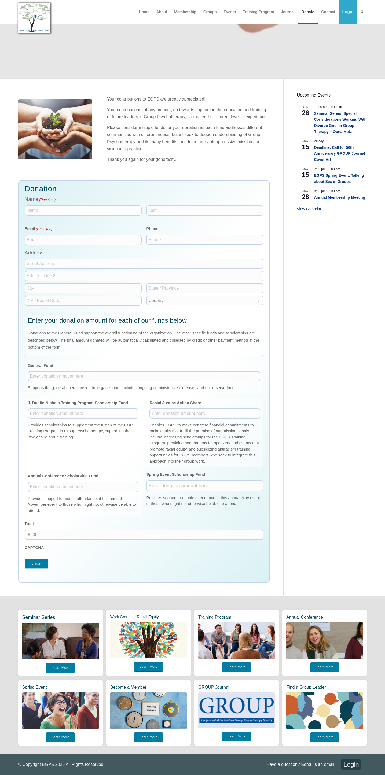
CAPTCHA (34, 547)
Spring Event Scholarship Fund (175, 474)
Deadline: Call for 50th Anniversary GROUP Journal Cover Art (339, 153)
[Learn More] (60, 668)
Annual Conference (304, 617)
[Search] (362, 12)
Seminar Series (38, 617)
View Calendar (309, 209)
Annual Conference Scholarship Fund (63, 476)
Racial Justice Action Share (175, 403)
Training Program (214, 617)
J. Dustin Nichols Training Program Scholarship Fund (78, 403)
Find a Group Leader (306, 687)
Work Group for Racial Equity (134, 617)
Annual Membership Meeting (339, 197)
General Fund (40, 365)
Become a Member (128, 687)
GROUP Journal (213, 687)
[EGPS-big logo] (34, 18)
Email (39, 229)
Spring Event (34, 687)
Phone (152, 229)
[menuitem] (144, 12)
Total (29, 524)
